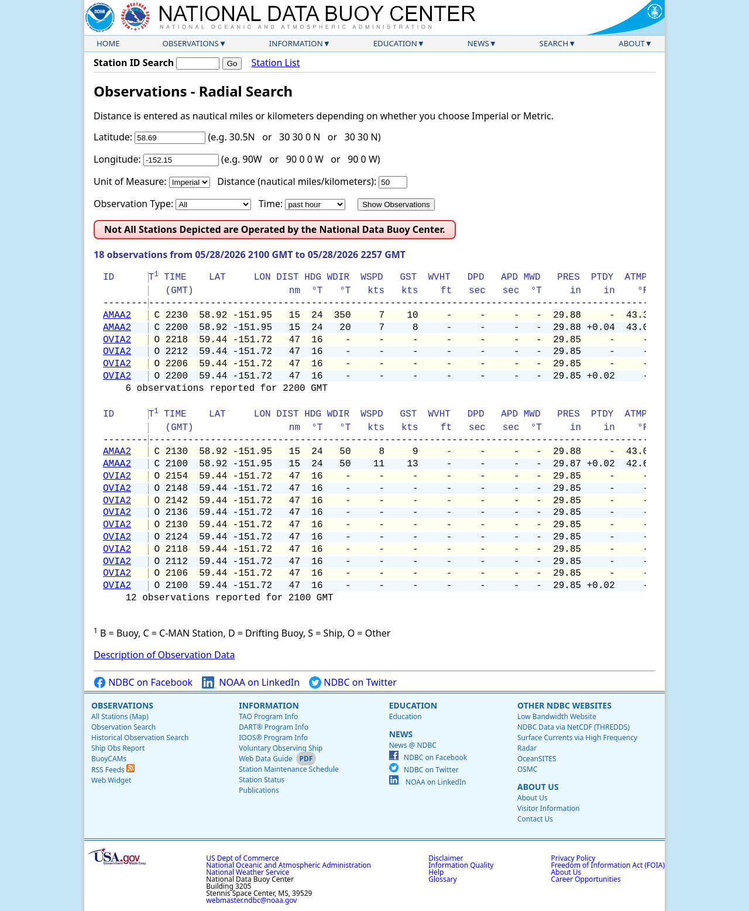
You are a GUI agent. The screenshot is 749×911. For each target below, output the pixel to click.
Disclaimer (445, 858)
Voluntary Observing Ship (280, 748)
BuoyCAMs (108, 759)
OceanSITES (536, 759)
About (632, 43)
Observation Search (123, 727)
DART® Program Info (273, 727)
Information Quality (460, 865)
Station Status (261, 780)
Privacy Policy (573, 858)
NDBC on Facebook (143, 682)
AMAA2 (117, 315)
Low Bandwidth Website (556, 716)
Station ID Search (134, 62)
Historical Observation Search (139, 737)
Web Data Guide (265, 759)
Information (296, 43)
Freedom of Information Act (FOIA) (608, 865)
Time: (271, 203)
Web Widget (111, 780)
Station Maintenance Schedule (289, 769)
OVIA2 (117, 340)
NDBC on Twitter (353, 682)
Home (108, 43)
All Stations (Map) (120, 716)
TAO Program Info (268, 716)
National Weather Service (247, 872)
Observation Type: (133, 203)
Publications (259, 790)
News (478, 43)
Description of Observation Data (164, 654)
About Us (538, 786)
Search (554, 43)
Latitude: (113, 136)
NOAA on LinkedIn (251, 682)
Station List (275, 63)
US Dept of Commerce (242, 858)
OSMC (527, 769)
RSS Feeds (113, 770)
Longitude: (117, 159)
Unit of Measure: (130, 181)
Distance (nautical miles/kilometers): (296, 181)
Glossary (442, 879)
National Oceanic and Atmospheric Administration (288, 865)
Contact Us (535, 819)
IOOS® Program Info (273, 737)
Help (436, 872)
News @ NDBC (413, 745)
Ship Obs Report (118, 748)
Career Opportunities (586, 879)
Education (395, 43)
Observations (190, 43)
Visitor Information (548, 808)
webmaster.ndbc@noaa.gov (251, 900)
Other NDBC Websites (564, 705)
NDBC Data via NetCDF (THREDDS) (573, 727)
